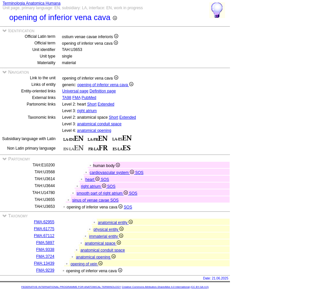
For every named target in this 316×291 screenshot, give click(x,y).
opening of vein (87, 264)
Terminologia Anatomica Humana (31, 3)
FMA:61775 (44, 229)
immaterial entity (106, 236)
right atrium (87, 111)
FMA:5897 (45, 242)
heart (93, 179)
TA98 (66, 97)
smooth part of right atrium (103, 193)
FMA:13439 (44, 263)
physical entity (109, 229)
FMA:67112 (44, 235)
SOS (139, 172)
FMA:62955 (44, 222)
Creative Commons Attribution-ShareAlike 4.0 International (156, 286)
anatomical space (103, 243)
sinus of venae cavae (91, 200)
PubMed (88, 97)
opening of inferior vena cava (105, 85)
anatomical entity (115, 222)
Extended (106, 104)
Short (92, 104)
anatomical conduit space (99, 124)
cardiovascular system (112, 172)
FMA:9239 (45, 270)
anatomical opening (94, 130)
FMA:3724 (45, 256)
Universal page (75, 91)
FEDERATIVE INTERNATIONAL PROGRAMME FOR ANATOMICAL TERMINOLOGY (71, 286)
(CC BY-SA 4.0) (200, 286)
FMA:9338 (45, 249)
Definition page (103, 91)
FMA (76, 97)
